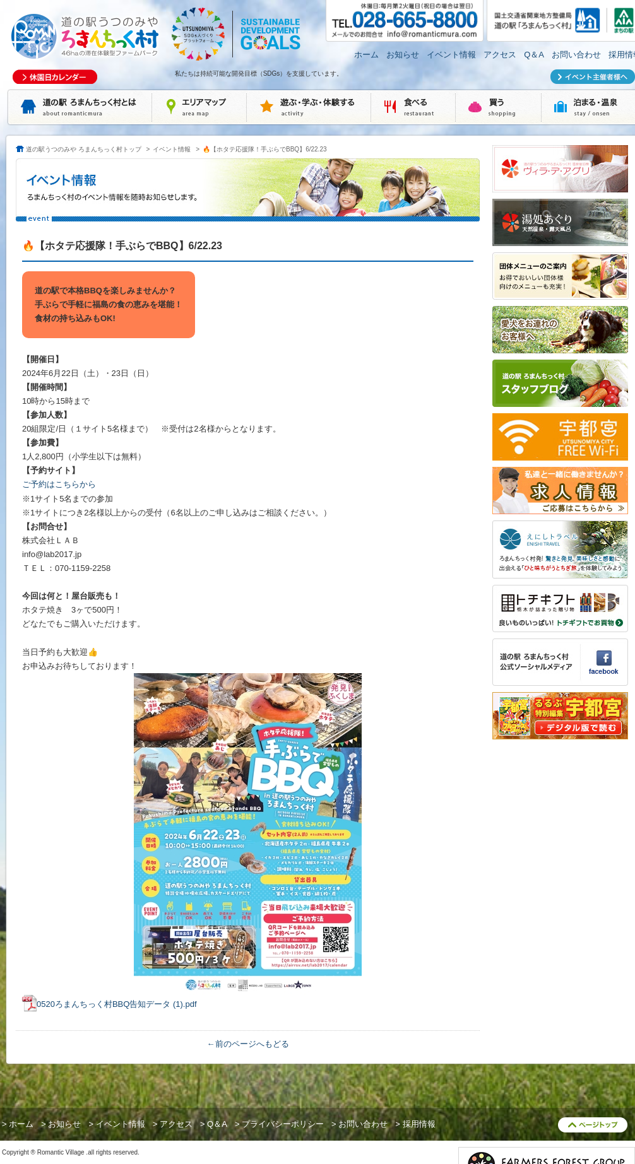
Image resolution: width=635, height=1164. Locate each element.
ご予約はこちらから (59, 484)
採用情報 (419, 1124)
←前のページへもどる (248, 1044)
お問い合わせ (576, 54)
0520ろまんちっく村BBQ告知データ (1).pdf (117, 1004)
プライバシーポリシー (283, 1124)
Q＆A (534, 54)
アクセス (500, 54)
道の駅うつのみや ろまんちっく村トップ (83, 149)
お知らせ (402, 54)
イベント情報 (451, 54)
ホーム (366, 54)
